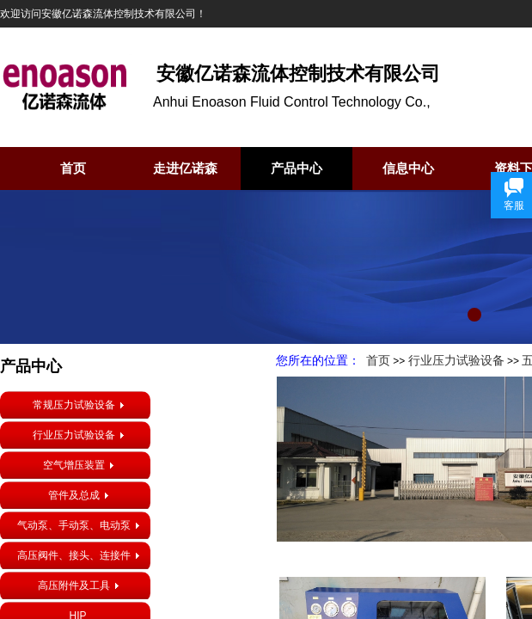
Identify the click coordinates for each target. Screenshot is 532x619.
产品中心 (296, 168)
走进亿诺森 (185, 168)
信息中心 (408, 168)
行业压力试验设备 (456, 360)
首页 (73, 168)
